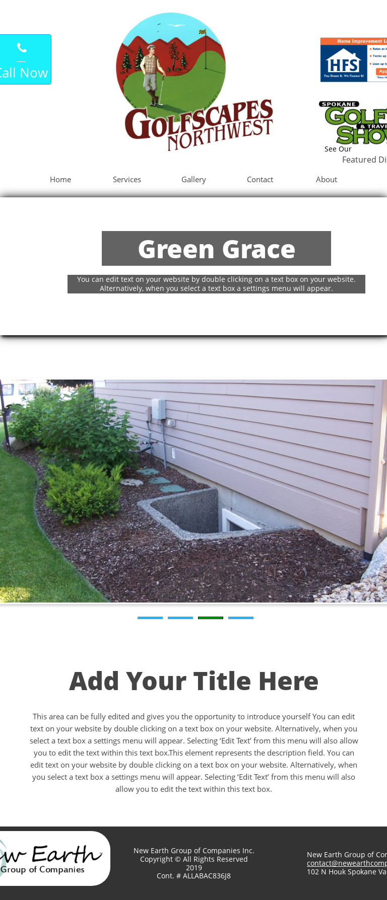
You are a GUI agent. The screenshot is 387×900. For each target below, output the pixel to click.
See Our (338, 149)
